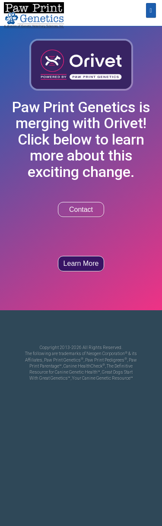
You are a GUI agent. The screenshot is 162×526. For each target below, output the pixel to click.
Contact (81, 209)
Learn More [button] (81, 263)
